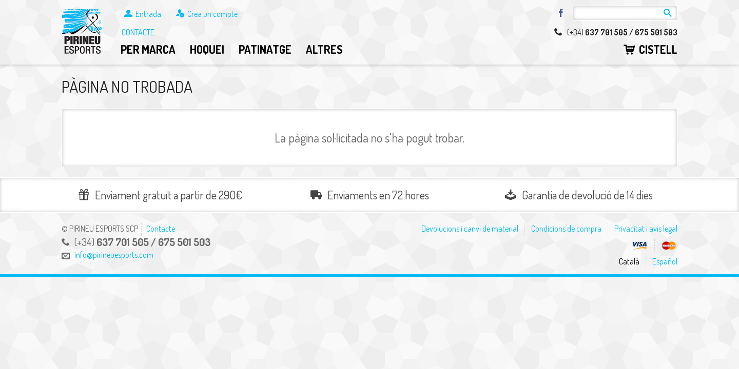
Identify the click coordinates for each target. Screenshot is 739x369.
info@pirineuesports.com (113, 255)
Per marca (148, 49)
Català (629, 261)
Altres (324, 49)
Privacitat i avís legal (645, 228)
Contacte (138, 32)
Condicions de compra (566, 228)
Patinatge (265, 49)
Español (664, 261)
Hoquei (207, 49)
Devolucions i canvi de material (469, 228)
